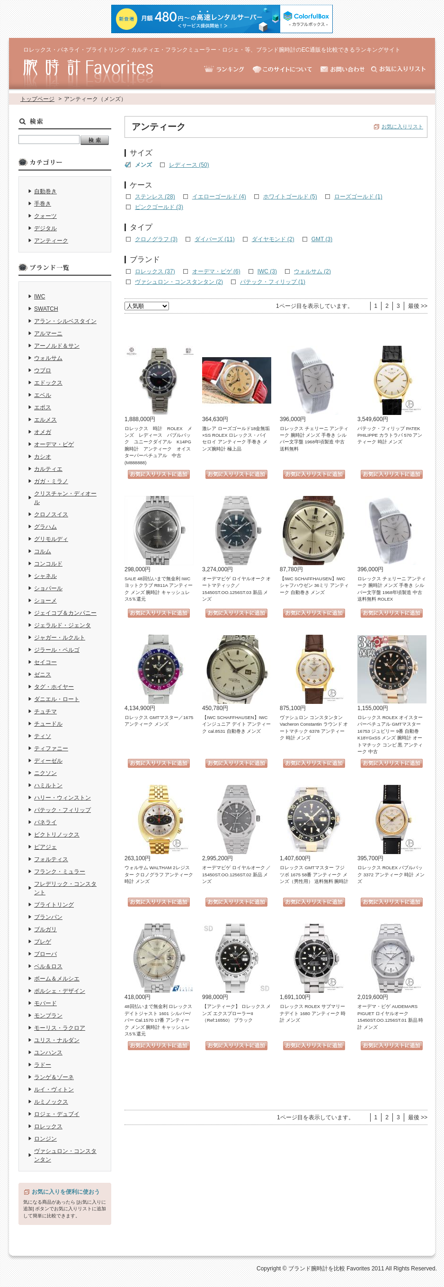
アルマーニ (48, 333)
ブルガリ (45, 929)
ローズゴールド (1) (358, 196)
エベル (42, 395)
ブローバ (45, 954)
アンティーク (51, 240)
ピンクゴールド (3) (159, 207)
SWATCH (46, 309)
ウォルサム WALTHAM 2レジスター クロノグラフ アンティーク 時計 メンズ (158, 874)
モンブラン (48, 1015)
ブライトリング (54, 904)
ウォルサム (48, 358)
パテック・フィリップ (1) (272, 282)
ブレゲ (42, 941)
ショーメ (45, 600)
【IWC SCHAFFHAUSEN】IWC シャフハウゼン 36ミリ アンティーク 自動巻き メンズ (314, 585)
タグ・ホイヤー (54, 687)
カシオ (42, 456)
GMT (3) (321, 239)
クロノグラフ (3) (156, 239)
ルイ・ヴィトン (54, 1089)
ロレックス (48, 1126)
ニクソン (45, 773)
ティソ (42, 736)
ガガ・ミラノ (51, 481)
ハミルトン (48, 785)
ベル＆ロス (48, 966)
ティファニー (51, 748)
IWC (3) (267, 271)
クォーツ (45, 216)
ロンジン (45, 1138)
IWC (39, 296)
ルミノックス (51, 1101)
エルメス (45, 419)
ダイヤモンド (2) (273, 239)
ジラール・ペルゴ (57, 650)
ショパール (48, 588)
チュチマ (45, 711)
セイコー (45, 662)
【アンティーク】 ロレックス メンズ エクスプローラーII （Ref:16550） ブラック (236, 1013)
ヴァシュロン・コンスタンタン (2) (179, 282)
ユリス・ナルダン (57, 1040)
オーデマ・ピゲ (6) (216, 271)
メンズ (143, 165)
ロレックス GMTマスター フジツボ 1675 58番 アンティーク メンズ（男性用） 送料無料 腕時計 (314, 874)
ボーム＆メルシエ (57, 978)
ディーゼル (48, 760)
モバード (45, 1003)
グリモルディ (51, 539)
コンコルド (48, 563)
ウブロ (42, 370)
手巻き (42, 203)
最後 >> (417, 306)
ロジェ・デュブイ (57, 1114)
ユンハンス (48, 1052)
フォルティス (51, 859)
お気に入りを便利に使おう (66, 1191)
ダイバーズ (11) (215, 239)
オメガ (42, 432)
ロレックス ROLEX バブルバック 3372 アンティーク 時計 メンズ (391, 874)
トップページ (37, 99)
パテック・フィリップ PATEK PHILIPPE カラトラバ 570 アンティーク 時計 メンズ (389, 435)
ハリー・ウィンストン (62, 797)
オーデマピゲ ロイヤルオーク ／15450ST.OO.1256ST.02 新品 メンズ (236, 874)
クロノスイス (51, 514)
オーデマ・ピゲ (54, 444)
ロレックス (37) (155, 271)
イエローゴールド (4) (219, 196)
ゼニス (42, 674)
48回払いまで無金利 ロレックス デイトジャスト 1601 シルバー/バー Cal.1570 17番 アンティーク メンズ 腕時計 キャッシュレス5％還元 (158, 1020)
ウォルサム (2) (312, 271)
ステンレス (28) (155, 196)
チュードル (48, 723)
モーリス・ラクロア (59, 1028)
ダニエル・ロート (57, 699)
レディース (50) (189, 165)
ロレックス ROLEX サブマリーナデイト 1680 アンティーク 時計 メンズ (313, 1013)
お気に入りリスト (402, 126)
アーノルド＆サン (57, 345)
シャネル (45, 576)
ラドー (42, 1065)
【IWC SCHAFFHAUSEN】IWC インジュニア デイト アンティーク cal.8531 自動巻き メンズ (236, 724)
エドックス (48, 382)
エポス (42, 407)
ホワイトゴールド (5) (290, 196)
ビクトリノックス (57, 834)
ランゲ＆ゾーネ (54, 1077)
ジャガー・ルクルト (59, 637)
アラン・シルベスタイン (65, 321)
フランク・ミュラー (59, 871)
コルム (42, 551)
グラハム (45, 526)
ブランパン (48, 917)
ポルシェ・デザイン (59, 991)
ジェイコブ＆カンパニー (65, 613)
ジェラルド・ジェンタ (62, 625)
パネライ (45, 822)
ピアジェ (45, 847)
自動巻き (45, 191)
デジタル (45, 228)
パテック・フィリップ (62, 810)
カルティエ (48, 469)
